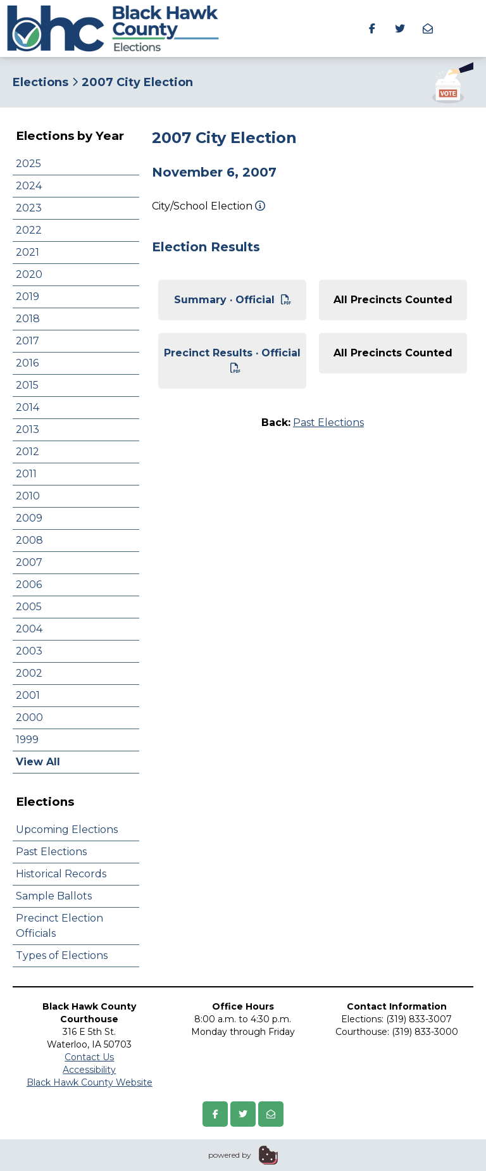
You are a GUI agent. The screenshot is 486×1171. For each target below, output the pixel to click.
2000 (29, 717)
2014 (27, 407)
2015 (27, 385)
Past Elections (51, 852)
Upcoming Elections (67, 829)
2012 (27, 452)
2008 (29, 540)
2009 (29, 518)
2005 (29, 607)
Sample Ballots (54, 896)
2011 (26, 474)
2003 (29, 651)
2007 (29, 562)
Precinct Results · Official (232, 360)
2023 (29, 208)
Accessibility (89, 1069)
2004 (29, 629)
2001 (28, 695)
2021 (27, 252)
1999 (27, 740)
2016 (27, 363)
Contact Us (89, 1057)
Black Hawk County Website (90, 1082)
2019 (27, 297)
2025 (28, 164)
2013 (27, 429)
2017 (27, 341)
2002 (29, 673)
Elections (40, 82)
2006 (29, 585)
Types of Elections (62, 955)
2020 (29, 274)
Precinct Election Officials (59, 925)
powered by (229, 1155)
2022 (29, 230)
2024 (29, 186)
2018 (28, 319)
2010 (28, 496)
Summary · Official (232, 300)
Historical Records (61, 874)
